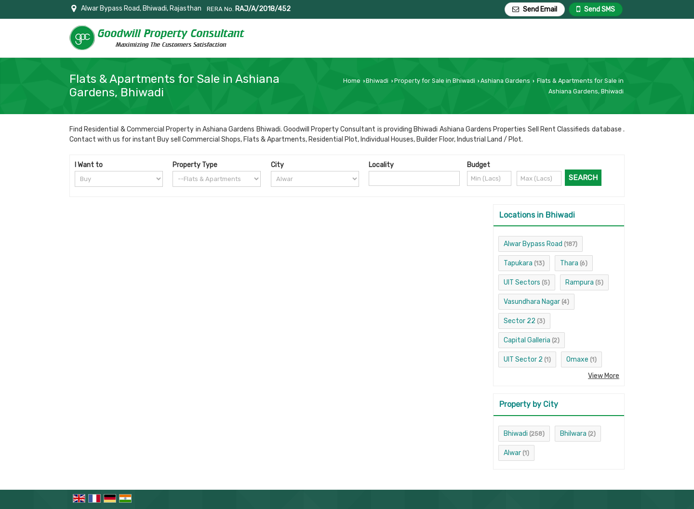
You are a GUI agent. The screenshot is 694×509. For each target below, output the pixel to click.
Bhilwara (573, 434)
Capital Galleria (527, 340)
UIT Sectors (522, 282)
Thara (569, 263)
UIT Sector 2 (523, 359)
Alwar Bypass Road (533, 244)
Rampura (579, 282)
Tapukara (518, 263)
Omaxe (577, 359)
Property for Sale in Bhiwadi (434, 80)
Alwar (512, 453)
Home (351, 80)
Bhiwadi (377, 80)
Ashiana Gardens (505, 80)
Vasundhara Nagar (532, 302)
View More (603, 376)
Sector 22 (519, 321)
